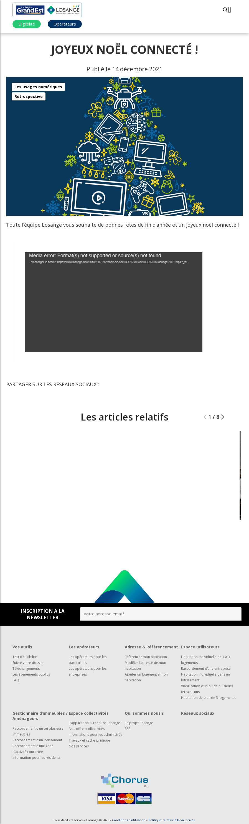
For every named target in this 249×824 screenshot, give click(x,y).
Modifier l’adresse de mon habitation (145, 665)
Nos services (79, 746)
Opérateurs (65, 24)
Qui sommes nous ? (144, 713)
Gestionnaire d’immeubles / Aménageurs (40, 716)
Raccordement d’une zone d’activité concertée (33, 749)
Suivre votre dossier (28, 662)
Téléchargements (26, 668)
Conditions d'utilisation (129, 820)
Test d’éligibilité (24, 656)
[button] (222, 428)
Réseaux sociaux (197, 713)
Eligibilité (26, 24)
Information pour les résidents (36, 757)
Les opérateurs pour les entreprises (87, 671)
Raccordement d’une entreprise (206, 668)
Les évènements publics (31, 674)
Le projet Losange (139, 723)
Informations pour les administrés (95, 734)
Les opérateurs (84, 646)
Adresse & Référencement (151, 646)
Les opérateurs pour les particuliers (87, 659)
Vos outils (22, 646)
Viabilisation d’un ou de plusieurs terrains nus (207, 689)
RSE (127, 728)
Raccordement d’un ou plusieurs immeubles (37, 731)
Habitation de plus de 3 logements (208, 697)
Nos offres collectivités (87, 728)
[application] (103, 302)
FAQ (15, 680)
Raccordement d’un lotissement (37, 740)
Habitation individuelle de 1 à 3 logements (205, 659)
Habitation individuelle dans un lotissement (205, 677)
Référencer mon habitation (146, 656)
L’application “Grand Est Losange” (95, 723)
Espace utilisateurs (200, 646)
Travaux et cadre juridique (89, 740)
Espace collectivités (89, 713)
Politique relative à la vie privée (171, 820)
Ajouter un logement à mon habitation (146, 677)
